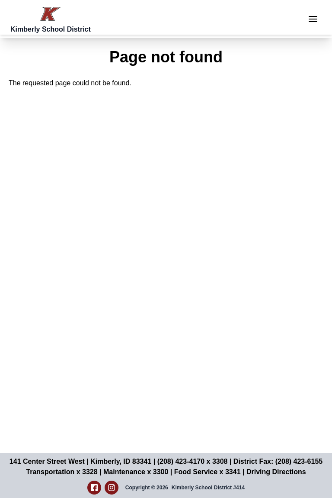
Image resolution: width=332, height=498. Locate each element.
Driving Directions (276, 471)
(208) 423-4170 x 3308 (192, 461)
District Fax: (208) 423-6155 (277, 461)
